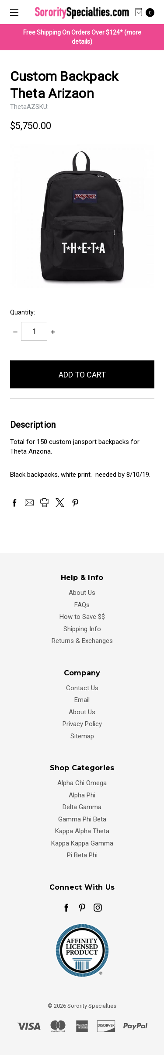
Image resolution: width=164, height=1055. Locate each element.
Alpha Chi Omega (82, 783)
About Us (82, 593)
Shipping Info (82, 629)
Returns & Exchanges (82, 641)
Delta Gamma (82, 807)
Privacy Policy (82, 724)
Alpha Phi (82, 795)
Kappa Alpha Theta (82, 831)
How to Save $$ (82, 617)
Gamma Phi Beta (82, 819)
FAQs (82, 605)
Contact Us (82, 688)
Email (82, 700)
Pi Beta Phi (82, 855)
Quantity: (22, 312)
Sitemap (82, 736)
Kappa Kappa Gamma (82, 843)
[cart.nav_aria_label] (147, 12)
